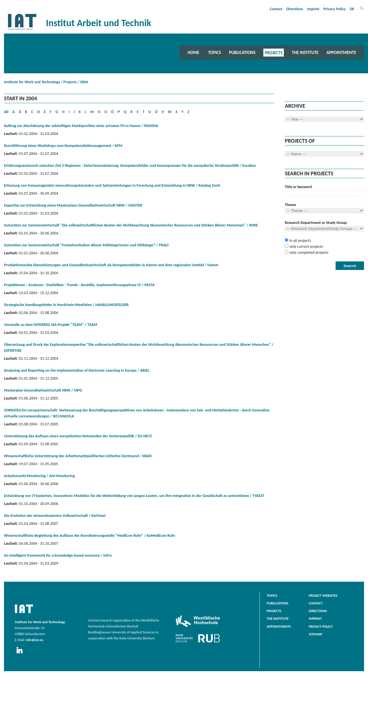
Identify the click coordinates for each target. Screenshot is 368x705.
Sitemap (315, 634)
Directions (294, 9)
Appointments (341, 52)
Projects (273, 52)
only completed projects (308, 252)
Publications (242, 52)
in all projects (299, 240)
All (6, 111)
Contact (276, 9)
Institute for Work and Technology (32, 82)
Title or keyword (298, 186)
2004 (84, 82)
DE (352, 9)
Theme (290, 204)
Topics (214, 52)
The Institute (305, 52)
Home (193, 52)
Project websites (323, 595)
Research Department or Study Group (316, 222)
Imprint (313, 9)
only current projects (305, 246)
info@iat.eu (34, 640)
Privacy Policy (334, 9)
